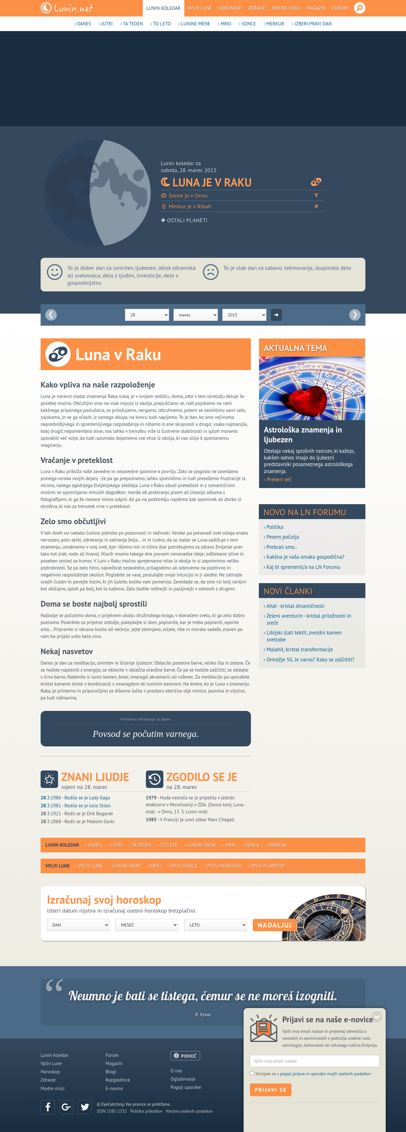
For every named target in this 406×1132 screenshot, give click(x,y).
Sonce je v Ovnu (242, 195)
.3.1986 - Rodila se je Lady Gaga (75, 798)
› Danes (82, 24)
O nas (176, 1071)
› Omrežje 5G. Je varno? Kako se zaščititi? (309, 659)
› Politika (273, 527)
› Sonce (247, 24)
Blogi (111, 1072)
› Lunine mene (194, 24)
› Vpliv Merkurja (222, 866)
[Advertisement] (203, 78)
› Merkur (274, 24)
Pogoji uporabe (186, 1087)
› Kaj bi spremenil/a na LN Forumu (302, 567)
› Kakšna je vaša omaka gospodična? (304, 557)
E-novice (114, 1088)
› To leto (161, 24)
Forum (340, 8)
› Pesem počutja (281, 537)
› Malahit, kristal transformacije (298, 649)
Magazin (316, 8)
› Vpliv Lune (89, 866)
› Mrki (225, 24)
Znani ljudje (95, 777)
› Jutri (106, 24)
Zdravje (257, 8)
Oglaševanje (183, 1079)
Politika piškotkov (146, 1111)
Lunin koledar (164, 8)
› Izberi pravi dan (311, 24)
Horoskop (230, 8)
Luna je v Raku (242, 182)
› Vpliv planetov (266, 866)
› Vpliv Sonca (182, 866)
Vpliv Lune (199, 8)
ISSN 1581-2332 (112, 1111)
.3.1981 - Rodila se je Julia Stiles (76, 806)
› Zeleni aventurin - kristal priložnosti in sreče (307, 619)
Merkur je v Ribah (242, 206)
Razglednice (118, 1080)
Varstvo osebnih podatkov (189, 1111)
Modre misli (286, 8)
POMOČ (189, 1056)
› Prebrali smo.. (280, 547)
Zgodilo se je (202, 777)
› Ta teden (131, 24)
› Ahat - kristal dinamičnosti (294, 606)
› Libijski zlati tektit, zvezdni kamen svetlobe (303, 636)
